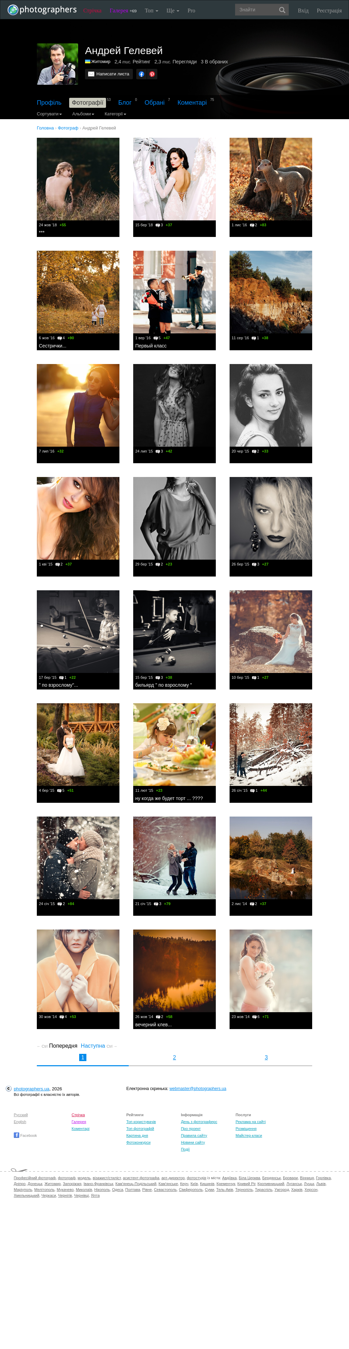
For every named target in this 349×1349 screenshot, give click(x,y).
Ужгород (282, 1189)
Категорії (115, 113)
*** (41, 232)
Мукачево (65, 1189)
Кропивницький (270, 1184)
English (20, 1122)
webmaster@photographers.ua (197, 1088)
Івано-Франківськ (98, 1184)
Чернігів (65, 1195)
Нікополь (102, 1189)
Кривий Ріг (246, 1184)
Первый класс (151, 346)
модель (84, 1178)
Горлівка (323, 1178)
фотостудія (197, 1178)
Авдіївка (229, 1178)
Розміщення (245, 1129)
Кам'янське (168, 1184)
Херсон (311, 1189)
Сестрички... (52, 346)
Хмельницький (26, 1195)
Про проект (191, 1129)
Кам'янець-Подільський (135, 1184)
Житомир (100, 61)
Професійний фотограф (35, 1178)
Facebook (25, 1135)
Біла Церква (249, 1178)
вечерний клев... (153, 1024)
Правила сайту (194, 1135)
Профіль (49, 102)
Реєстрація (329, 10)
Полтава (132, 1189)
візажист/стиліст (106, 1178)
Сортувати (49, 113)
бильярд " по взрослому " (163, 685)
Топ (151, 10)
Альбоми (83, 113)
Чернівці (81, 1195)
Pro (191, 10)
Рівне (147, 1189)
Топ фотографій (140, 1129)
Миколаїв (84, 1189)
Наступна (99, 1046)
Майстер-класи (248, 1135)
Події (185, 1149)
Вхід (303, 10)
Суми (209, 1189)
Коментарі (192, 102)
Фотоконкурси (138, 1142)
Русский (21, 1115)
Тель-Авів (224, 1189)
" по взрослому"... (58, 685)
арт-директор (173, 1178)
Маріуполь (23, 1189)
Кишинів (207, 1184)
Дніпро (19, 1184)
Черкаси (48, 1195)
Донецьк (35, 1184)
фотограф (66, 1178)
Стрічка (92, 10)
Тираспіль (264, 1189)
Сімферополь (191, 1189)
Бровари (290, 1178)
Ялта (95, 1195)
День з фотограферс (199, 1122)
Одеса (117, 1189)
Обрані (155, 102)
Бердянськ (271, 1178)
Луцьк (309, 1184)
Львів (321, 1184)
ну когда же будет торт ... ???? (169, 798)
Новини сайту (193, 1142)
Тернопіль (244, 1189)
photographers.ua (31, 1088)
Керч (184, 1184)
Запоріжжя (72, 1184)
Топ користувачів (141, 1122)
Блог (125, 102)
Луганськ (294, 1184)
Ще (173, 10)
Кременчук (225, 1184)
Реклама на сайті (250, 1122)
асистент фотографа (141, 1178)
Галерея (123, 10)
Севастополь (165, 1189)
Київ (194, 1184)
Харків (297, 1189)
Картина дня (137, 1135)
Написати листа (112, 73)
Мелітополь (44, 1189)
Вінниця (307, 1178)
